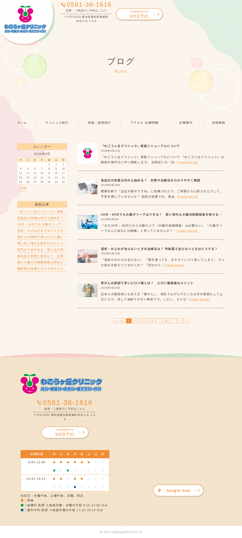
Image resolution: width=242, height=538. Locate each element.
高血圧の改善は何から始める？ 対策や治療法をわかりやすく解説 (150, 180)
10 (166, 321)
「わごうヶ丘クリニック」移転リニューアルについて (140, 146)
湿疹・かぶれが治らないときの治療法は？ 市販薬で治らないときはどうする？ (159, 248)
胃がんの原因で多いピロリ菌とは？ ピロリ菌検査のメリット (147, 283)
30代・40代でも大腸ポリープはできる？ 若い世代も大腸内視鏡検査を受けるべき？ (165, 214)
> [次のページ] (180, 321)
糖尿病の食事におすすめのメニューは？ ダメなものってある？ (65, 268)
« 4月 (23, 188)
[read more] (188, 162)
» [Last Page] (186, 321)
